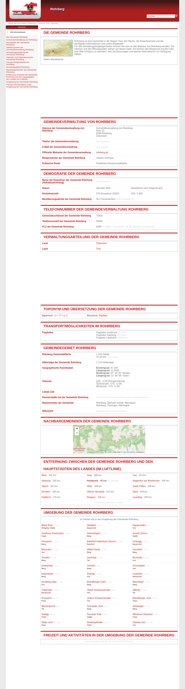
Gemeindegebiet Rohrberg (70, 348)
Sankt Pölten (139, 486)
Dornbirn (45, 491)
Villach (44, 486)
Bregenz (91, 497)
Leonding (137, 497)
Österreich (101, 243)
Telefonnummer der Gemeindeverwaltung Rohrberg (96, 209)
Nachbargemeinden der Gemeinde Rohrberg (87, 421)
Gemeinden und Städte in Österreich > (23, 23)
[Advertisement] (109, 91)
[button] (77, 429)
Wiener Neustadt (95, 491)
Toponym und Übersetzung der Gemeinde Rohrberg (95, 309)
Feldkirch (46, 497)
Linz (135, 475)
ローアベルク (61, 315)
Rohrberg (57, 9)
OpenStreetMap (129, 452)
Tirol (98, 249)
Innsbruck (92, 480)
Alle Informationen (17, 32)
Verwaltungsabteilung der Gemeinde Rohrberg (91, 237)
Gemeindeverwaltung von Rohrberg (80, 122)
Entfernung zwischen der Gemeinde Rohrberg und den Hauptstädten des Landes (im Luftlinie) (21, 77)
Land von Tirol (43, 23)
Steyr (135, 491)
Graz (89, 475)
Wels (89, 486)
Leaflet (108, 452)
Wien (44, 475)
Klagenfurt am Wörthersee (146, 480)
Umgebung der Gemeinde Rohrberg (78, 512)
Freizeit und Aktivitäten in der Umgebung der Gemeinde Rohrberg (109, 635)
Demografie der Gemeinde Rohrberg (80, 174)
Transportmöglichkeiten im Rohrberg (82, 326)
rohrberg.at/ (102, 152)
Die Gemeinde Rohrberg (67, 33)
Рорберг (103, 315)
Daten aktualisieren (53, 59)
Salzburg (46, 480)
